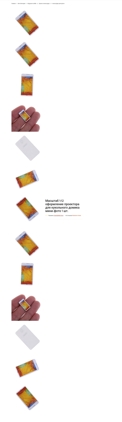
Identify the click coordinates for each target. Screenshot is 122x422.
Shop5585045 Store (58, 215)
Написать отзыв (76, 215)
